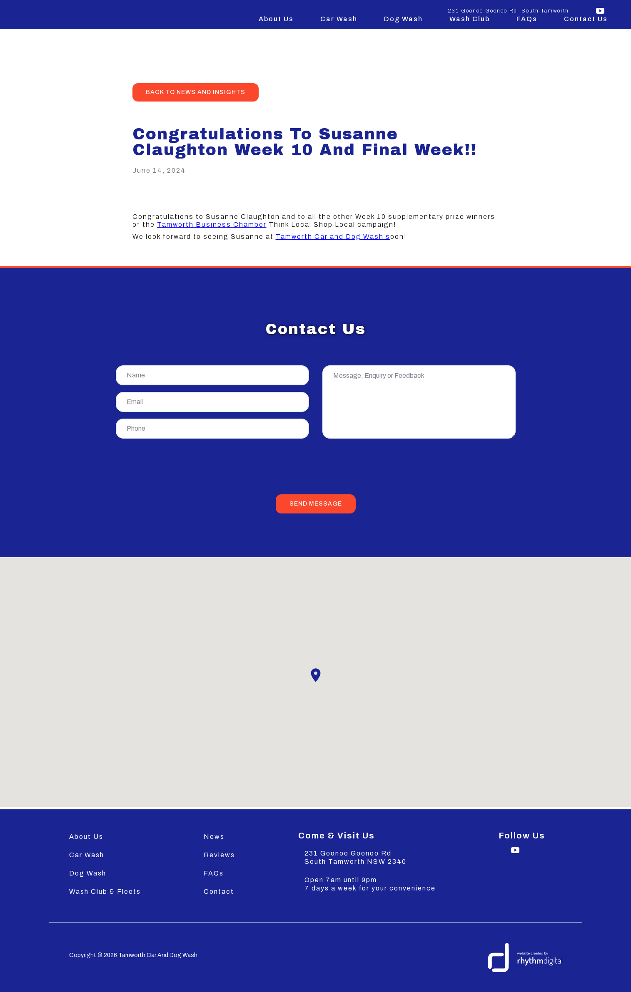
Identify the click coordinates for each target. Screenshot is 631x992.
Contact (219, 891)
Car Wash (338, 18)
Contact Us (586, 18)
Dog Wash (403, 18)
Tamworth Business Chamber (212, 224)
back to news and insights (195, 92)
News (214, 836)
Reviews (219, 854)
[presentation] (315, 468)
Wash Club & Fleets (105, 891)
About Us (276, 18)
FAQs (526, 18)
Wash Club (469, 18)
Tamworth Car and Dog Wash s (333, 236)
